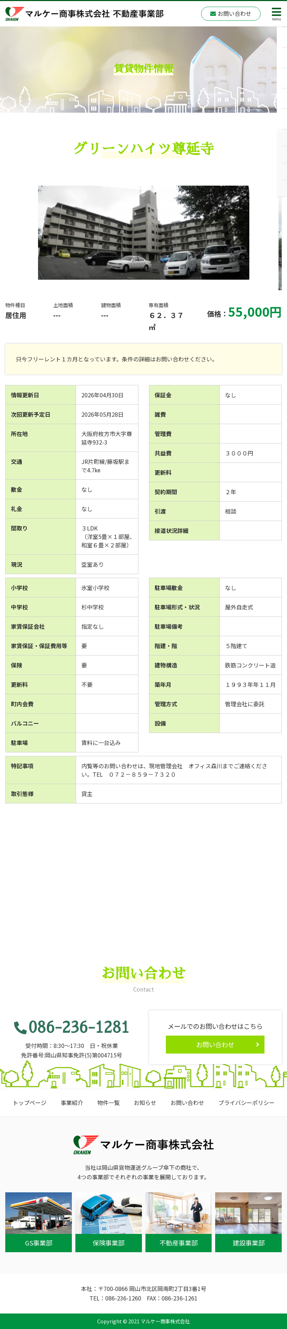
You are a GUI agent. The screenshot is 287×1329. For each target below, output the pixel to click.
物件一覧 (108, 1102)
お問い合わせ (187, 1102)
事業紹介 (72, 1102)
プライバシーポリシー (246, 1102)
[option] (143, 232)
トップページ (29, 1102)
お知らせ (145, 1102)
